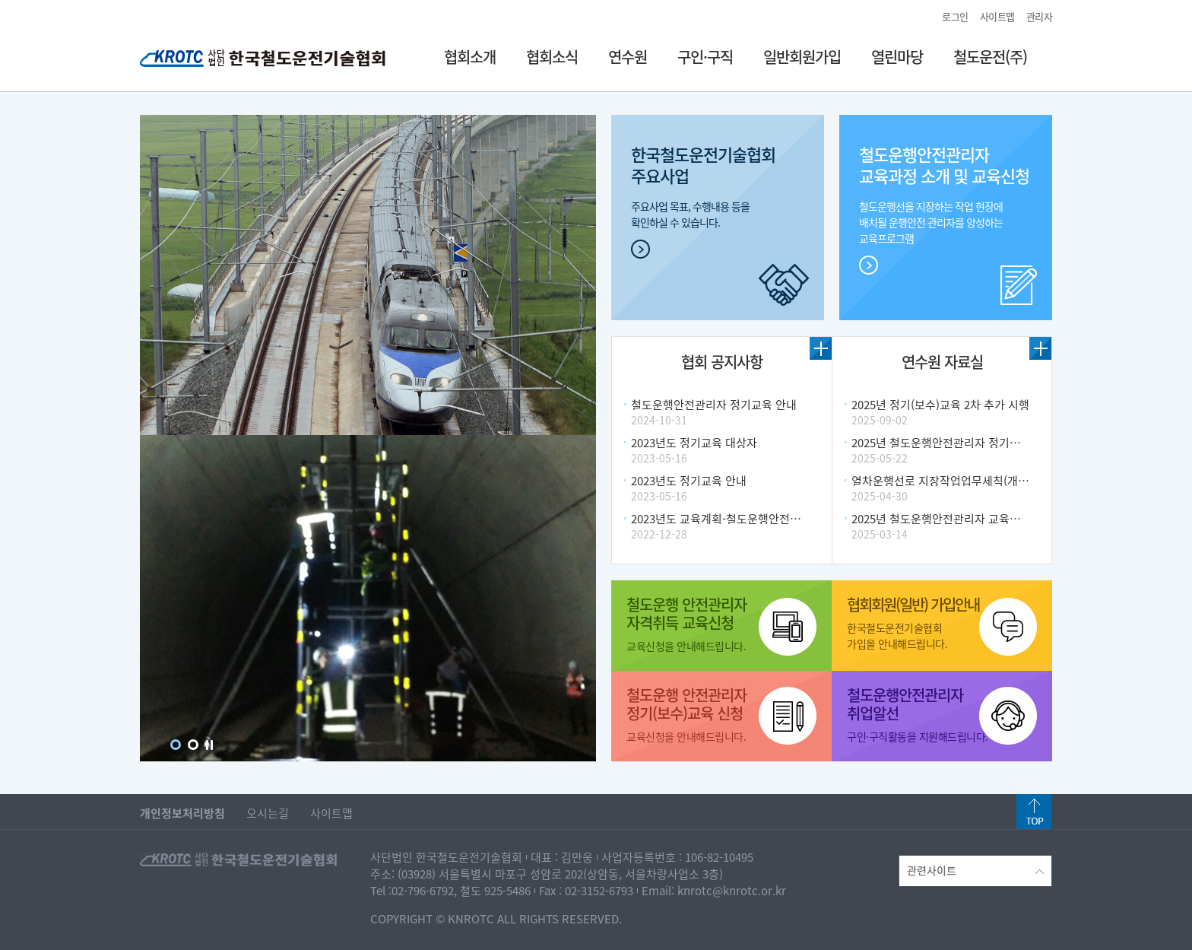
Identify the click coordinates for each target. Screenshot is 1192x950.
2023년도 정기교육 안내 (689, 480)
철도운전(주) (990, 57)
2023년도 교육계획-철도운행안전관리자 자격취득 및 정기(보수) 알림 (795, 518)
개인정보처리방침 (182, 813)
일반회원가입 (802, 57)
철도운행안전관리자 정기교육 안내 (714, 404)
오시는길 (267, 813)
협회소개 (470, 57)
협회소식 (552, 57)
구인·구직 (705, 57)
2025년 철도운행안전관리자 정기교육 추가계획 (963, 442)
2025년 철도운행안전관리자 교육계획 (941, 518)
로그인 (955, 16)
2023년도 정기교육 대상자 (694, 442)
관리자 (1039, 16)
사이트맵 (997, 16)
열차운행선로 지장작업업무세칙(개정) (941, 480)
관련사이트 (975, 870)
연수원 (627, 57)
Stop (209, 745)
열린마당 (897, 57)
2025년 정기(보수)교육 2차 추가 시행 (940, 404)
